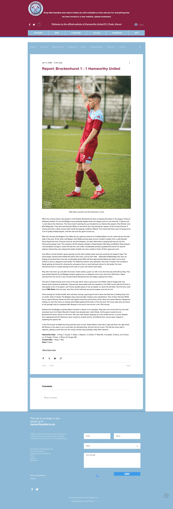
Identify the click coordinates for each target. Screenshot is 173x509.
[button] (39, 24)
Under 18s (111, 47)
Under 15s (122, 47)
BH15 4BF (33, 460)
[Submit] (127, 474)
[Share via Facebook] (43, 358)
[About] (112, 446)
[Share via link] (61, 358)
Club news (43, 47)
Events (83, 47)
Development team (96, 47)
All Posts (33, 47)
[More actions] (129, 62)
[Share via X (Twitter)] (49, 358)
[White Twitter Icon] (33, 24)
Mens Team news (57, 47)
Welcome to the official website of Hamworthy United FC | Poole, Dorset (87, 24)
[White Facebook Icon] (29, 24)
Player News (72, 47)
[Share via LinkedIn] (55, 358)
